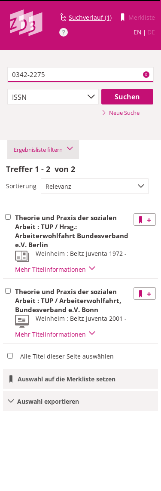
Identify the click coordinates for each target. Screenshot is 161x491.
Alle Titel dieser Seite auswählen (67, 356)
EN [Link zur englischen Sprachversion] (138, 32)
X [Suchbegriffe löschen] (146, 74)
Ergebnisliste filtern (43, 149)
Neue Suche (120, 113)
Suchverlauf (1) (90, 17)
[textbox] (80, 75)
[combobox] (53, 96)
